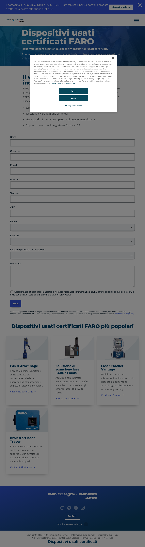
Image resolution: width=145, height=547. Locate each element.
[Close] (113, 58)
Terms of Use (70, 83)
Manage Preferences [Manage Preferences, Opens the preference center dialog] (73, 106)
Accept (73, 91)
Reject (73, 98)
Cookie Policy (56, 83)
